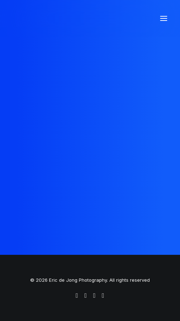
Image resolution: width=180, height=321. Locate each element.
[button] (163, 18)
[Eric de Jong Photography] (76, 18)
